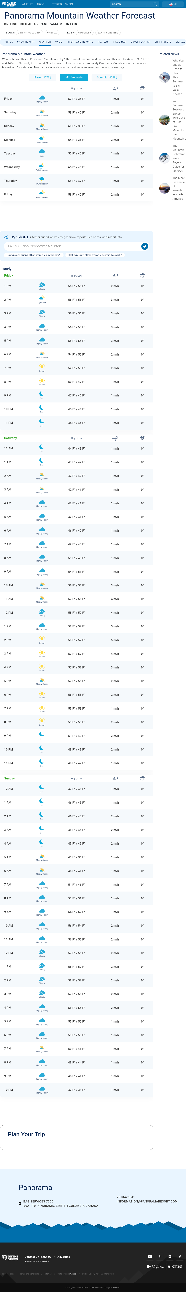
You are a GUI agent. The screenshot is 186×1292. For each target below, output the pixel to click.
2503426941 (126, 1197)
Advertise (63, 1257)
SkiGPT (69, 4)
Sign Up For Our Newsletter (37, 1261)
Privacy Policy (8, 1274)
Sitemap (48, 1274)
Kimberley (84, 33)
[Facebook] (180, 1257)
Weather (27, 4)
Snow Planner (141, 42)
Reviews (103, 42)
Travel (41, 4)
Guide (9, 42)
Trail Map (120, 42)
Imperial (72, 1274)
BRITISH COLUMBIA (20, 24)
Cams (58, 42)
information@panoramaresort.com (147, 1201)
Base (43, 77)
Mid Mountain (73, 77)
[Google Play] (155, 1266)
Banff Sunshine (108, 33)
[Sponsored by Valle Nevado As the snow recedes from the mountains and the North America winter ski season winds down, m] (178, 77)
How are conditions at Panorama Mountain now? (33, 255)
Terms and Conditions (29, 1274)
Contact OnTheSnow (38, 1257)
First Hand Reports (80, 42)
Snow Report (26, 42)
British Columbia (29, 33)
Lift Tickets (163, 42)
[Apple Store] (175, 1266)
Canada (52, 33)
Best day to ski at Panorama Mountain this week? (95, 255)
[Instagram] (170, 1257)
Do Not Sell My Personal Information (98, 1274)
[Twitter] (160, 1257)
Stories (57, 4)
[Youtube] (150, 1257)
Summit (107, 77)
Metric (66, 1274)
